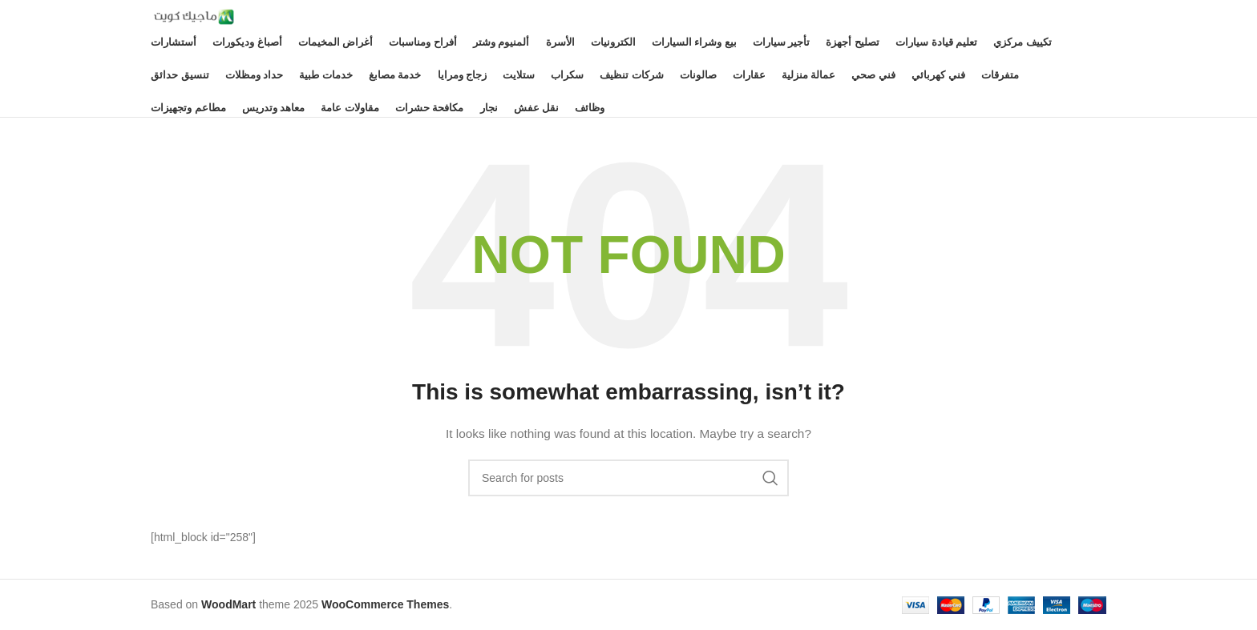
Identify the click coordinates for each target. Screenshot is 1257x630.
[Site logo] (192, 16)
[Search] (628, 477)
